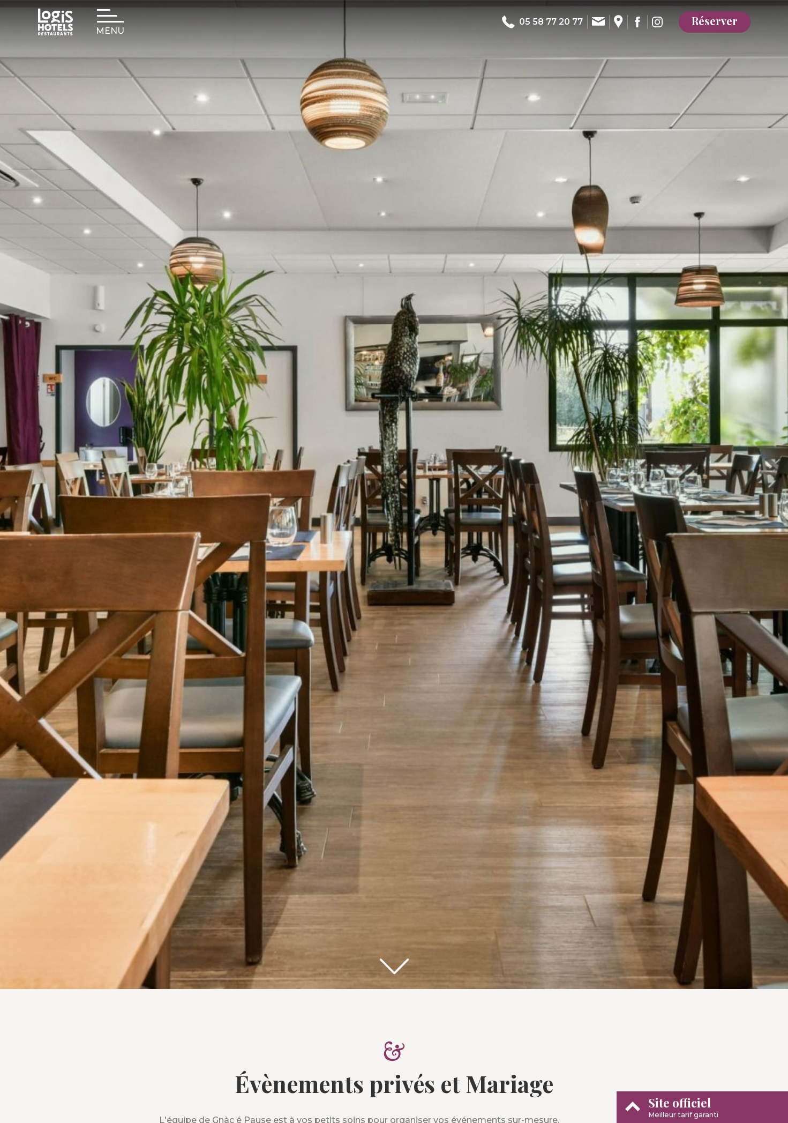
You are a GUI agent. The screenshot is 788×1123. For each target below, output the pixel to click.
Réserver (715, 20)
